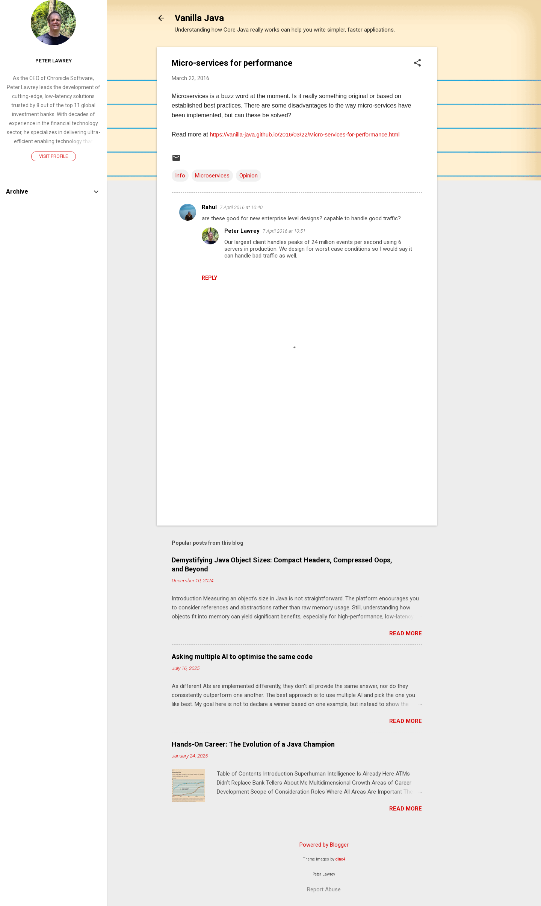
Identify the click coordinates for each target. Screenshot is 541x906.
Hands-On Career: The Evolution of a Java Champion (253, 744)
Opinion (248, 175)
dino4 (340, 859)
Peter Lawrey (242, 230)
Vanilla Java (199, 18)
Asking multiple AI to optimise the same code (242, 657)
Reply (209, 278)
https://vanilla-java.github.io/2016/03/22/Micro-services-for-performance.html (304, 134)
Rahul (209, 207)
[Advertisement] (467, 160)
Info (180, 175)
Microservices (212, 175)
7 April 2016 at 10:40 (241, 207)
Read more (405, 633)
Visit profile (53, 156)
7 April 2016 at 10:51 (284, 231)
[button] (417, 63)
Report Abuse (324, 889)
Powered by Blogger (324, 844)
